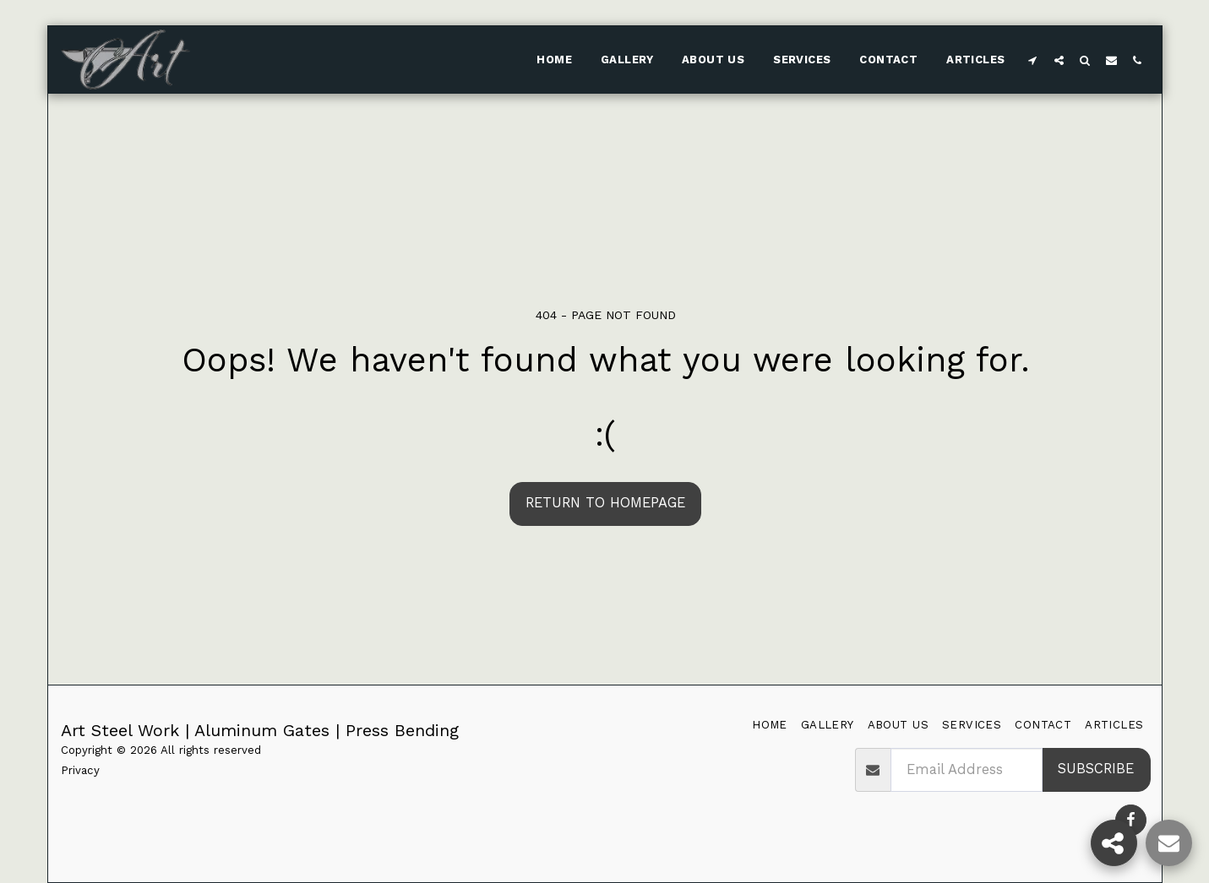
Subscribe (1096, 769)
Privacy (80, 770)
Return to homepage (605, 503)
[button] (1033, 60)
